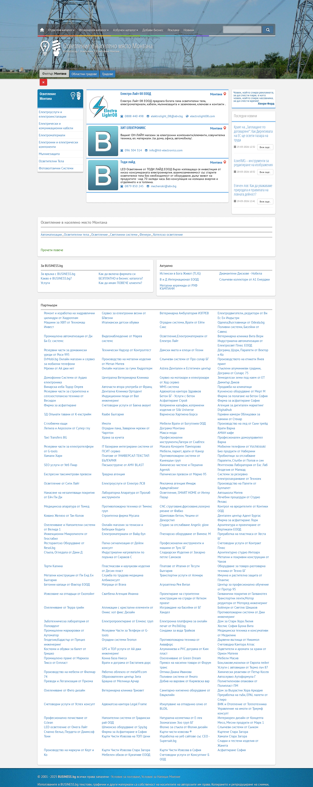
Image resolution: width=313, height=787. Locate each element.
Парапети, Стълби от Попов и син (241, 451)
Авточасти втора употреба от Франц (127, 377)
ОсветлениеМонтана (48, 89)
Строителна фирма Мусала (120, 506)
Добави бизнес (152, 30)
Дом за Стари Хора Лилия (235, 612)
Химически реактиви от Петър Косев (243, 662)
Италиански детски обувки (120, 313)
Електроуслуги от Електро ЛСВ (123, 474)
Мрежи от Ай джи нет (59, 359)
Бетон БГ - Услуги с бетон (177, 386)
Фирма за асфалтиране (60, 396)
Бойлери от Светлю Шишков (237, 598)
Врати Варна (226, 418)
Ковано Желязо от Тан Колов (64, 506)
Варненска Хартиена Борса (178, 405)
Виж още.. (265, 140)
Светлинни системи (123, 228)
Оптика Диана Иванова (175, 662)
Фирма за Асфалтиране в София (124, 722)
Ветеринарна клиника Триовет (123, 681)
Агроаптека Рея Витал (175, 575)
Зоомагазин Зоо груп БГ (176, 713)
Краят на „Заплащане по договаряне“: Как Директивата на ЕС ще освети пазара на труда (253, 127)
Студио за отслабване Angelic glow (184, 515)
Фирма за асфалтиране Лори (238, 511)
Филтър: (54, 73)
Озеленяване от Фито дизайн (64, 681)
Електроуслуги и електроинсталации (52, 107)
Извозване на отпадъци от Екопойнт (69, 584)
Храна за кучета (113, 428)
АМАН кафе (226, 423)
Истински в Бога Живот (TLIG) (180, 266)
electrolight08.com (202, 109)
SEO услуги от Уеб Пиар (60, 455)
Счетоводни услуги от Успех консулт (69, 695)
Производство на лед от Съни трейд (243, 414)
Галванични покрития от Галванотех (242, 584)
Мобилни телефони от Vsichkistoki (242, 437)
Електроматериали (52, 129)
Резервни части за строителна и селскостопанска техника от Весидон (66, 386)
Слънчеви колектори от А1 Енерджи (244, 271)
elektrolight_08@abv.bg (165, 109)
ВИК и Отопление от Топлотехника (242, 695)
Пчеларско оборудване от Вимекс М (185, 524)
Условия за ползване (125, 767)
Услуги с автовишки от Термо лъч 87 (243, 658)
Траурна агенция (113, 464)
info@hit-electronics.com (164, 143)
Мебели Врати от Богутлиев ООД (183, 414)
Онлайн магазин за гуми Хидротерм (127, 359)
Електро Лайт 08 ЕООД (135, 87)
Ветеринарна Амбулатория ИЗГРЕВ (184, 304)
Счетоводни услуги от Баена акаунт (126, 396)
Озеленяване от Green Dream (180, 648)
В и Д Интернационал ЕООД (179, 271)
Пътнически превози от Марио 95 (183, 464)
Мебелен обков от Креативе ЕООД (126, 745)
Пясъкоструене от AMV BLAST (123, 455)
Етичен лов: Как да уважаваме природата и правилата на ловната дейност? (253, 183)
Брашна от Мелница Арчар (120, 671)
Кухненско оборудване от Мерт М (241, 382)
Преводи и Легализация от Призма (68, 671)
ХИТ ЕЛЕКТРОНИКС (133, 121)
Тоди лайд (127, 155)
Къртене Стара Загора (233, 722)
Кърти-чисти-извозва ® (176, 722)
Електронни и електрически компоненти (58, 138)
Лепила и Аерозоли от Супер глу (67, 418)
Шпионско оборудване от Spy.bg (124, 718)
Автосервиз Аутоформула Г (237, 667)
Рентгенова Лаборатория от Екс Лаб (243, 455)
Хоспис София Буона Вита (235, 616)
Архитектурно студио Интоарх (239, 543)
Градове (107, 73)
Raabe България (113, 405)
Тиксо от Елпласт (56, 653)
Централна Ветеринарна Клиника (125, 368)
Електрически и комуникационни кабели (56, 119)
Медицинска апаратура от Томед (66, 497)
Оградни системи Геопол (119, 630)
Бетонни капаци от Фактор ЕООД (67, 575)
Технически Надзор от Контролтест (126, 340)
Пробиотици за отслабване (236, 446)
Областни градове (84, 73)
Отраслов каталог (61, 30)
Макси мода (168, 423)
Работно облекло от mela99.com (124, 662)
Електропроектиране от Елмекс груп (127, 612)
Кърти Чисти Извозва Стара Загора (126, 740)
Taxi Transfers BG (55, 428)
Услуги (45, 276)
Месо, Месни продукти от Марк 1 (241, 713)
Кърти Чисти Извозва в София (180, 740)
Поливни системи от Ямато (179, 667)
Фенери (145, 228)
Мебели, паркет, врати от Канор (182, 441)
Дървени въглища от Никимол (238, 630)
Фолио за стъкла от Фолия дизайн (184, 718)
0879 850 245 (132, 179)
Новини (189, 30)
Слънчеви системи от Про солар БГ (184, 350)
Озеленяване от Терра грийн (64, 598)
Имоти (106, 414)
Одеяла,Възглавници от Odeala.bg (241, 313)
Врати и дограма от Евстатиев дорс (126, 653)
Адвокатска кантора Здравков (180, 382)
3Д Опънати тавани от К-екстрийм (67, 405)
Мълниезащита (49, 147)
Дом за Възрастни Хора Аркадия (240, 681)
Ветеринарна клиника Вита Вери (240, 327)
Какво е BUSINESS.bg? (56, 272)
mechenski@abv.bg (162, 179)
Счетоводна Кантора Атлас (236, 635)
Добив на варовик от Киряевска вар (184, 671)
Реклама (173, 30)
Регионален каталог (94, 30)
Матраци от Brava (114, 575)
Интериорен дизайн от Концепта (240, 708)
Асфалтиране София (232, 740)
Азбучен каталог (125, 30)
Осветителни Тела (51, 154)
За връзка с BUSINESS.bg (58, 267)
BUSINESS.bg (67, 767)
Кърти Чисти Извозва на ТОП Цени (126, 727)
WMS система (169, 377)
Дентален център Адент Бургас (239, 506)
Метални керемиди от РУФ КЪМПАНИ (178, 278)
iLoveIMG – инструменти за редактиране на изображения (253, 156)
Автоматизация (51, 228)
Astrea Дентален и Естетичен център (185, 359)
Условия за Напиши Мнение (160, 767)
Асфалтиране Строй (173, 391)
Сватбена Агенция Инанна (120, 584)
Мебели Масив (228, 648)
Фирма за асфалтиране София (239, 391)
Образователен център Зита (121, 667)
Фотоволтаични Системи (56, 162)
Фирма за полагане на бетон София (243, 386)
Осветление (99, 228)
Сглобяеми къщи (55, 414)
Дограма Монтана (172, 418)
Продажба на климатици (235, 377)
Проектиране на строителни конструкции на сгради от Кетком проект (183, 588)
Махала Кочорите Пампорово (180, 437)
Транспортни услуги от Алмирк (181, 566)
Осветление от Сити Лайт (61, 474)
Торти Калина (53, 557)
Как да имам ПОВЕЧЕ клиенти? (120, 276)
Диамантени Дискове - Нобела (240, 266)
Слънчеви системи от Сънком (238, 718)
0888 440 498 (132, 109)
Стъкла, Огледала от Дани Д (63, 543)
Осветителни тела (76, 228)
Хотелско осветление (168, 228)
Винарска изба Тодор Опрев (63, 377)
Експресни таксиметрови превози (67, 464)
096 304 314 (131, 143)
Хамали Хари (53, 446)
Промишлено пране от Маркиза (66, 648)
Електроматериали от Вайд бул (124, 524)
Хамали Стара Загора (232, 727)
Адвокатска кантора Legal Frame (124, 695)
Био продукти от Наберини (236, 441)
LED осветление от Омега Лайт (65, 718)
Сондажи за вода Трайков (177, 621)
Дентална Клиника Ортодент (122, 382)
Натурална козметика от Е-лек (181, 708)
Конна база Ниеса (114, 648)
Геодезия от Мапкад (231, 460)
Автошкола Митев (230, 483)
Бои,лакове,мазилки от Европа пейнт (243, 653)
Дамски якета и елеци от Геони (181, 340)
